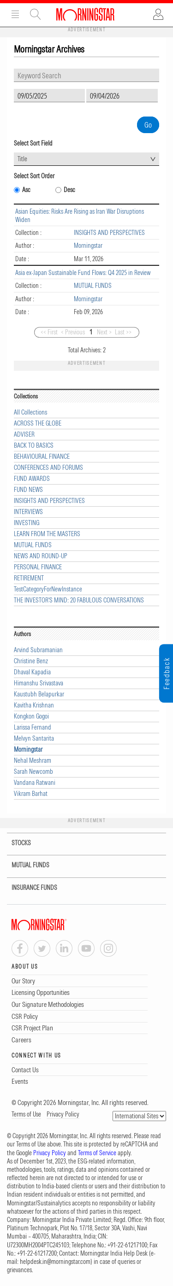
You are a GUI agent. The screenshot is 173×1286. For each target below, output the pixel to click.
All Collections (30, 412)
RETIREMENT (29, 578)
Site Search (35, 14)
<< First (49, 332)
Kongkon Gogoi (31, 716)
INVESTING (26, 523)
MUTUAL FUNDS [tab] (24, 865)
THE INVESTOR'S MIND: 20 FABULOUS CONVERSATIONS (79, 600)
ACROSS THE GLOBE (37, 423)
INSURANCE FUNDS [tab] (28, 887)
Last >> (123, 332)
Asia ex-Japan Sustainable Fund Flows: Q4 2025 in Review (83, 273)
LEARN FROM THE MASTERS (47, 534)
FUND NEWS (28, 489)
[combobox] (86, 159)
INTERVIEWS (28, 512)
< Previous (73, 332)
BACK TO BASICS (34, 445)
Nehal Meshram (32, 760)
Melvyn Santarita (34, 738)
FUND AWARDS (32, 478)
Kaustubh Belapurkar (39, 694)
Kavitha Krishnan (34, 705)
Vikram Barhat (31, 793)
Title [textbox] (22, 159)
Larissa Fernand (32, 727)
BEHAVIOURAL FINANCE (42, 456)
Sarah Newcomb (33, 771)
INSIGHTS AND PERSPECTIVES (109, 232)
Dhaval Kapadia (32, 672)
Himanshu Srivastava (38, 683)
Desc (69, 190)
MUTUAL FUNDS (93, 285)
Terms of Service (97, 1153)
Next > (104, 332)
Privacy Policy (63, 1114)
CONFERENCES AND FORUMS (48, 467)
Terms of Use (26, 1114)
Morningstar (88, 245)
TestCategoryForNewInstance (48, 589)
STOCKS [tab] (15, 843)
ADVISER (24, 434)
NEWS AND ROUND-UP (40, 556)
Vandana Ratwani (34, 782)
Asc (26, 190)
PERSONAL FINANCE (38, 567)
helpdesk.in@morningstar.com (55, 1261)
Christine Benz (31, 661)
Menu (15, 14)
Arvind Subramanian (38, 650)
